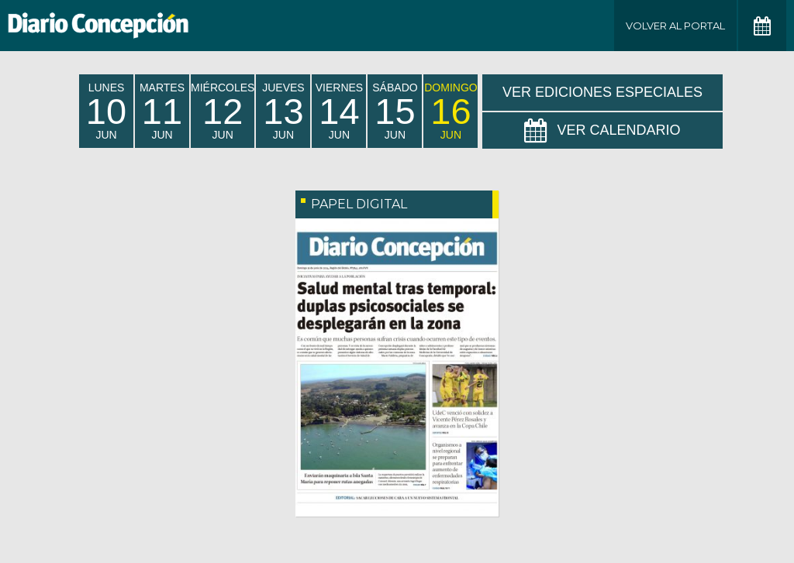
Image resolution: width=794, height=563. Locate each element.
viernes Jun (339, 111)
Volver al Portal (675, 25)
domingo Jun (450, 111)
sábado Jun (394, 111)
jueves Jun (283, 111)
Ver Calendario (602, 130)
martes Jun (162, 111)
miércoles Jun (222, 111)
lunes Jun (106, 111)
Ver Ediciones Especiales (602, 92)
